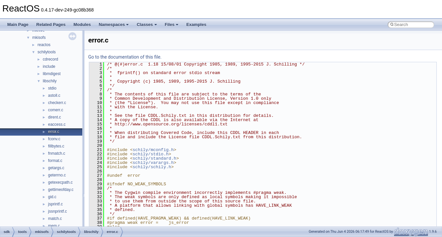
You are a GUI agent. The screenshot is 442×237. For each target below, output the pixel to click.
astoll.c (54, 95)
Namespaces (114, 24)
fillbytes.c (56, 146)
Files (172, 24)
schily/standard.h (154, 158)
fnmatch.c (56, 153)
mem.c (54, 226)
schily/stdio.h (151, 154)
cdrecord (50, 59)
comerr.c (55, 110)
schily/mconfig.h (153, 150)
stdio (52, 88)
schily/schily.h (152, 167)
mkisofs (39, 37)
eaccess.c (56, 124)
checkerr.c (57, 102)
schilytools (47, 52)
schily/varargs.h (153, 163)
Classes (147, 24)
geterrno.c (57, 175)
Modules (82, 24)
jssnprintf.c (57, 211)
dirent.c (54, 117)
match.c (55, 218)
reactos (44, 44)
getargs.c (56, 168)
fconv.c (54, 139)
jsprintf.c (55, 204)
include (49, 66)
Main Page (17, 24)
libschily (50, 81)
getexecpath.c (60, 182)
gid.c (52, 197)
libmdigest (52, 73)
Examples (196, 24)
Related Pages (50, 24)
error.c (53, 131)
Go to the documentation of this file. (125, 57)
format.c (55, 160)
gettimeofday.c (60, 189)
